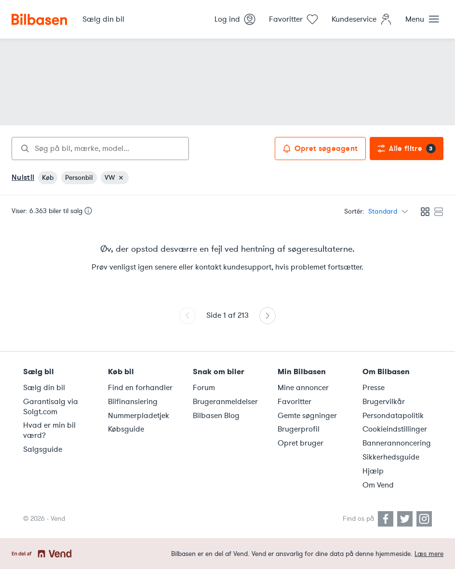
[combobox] (100, 148)
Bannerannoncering (396, 443)
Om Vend (378, 485)
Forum (204, 387)
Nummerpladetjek (138, 415)
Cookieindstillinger (394, 429)
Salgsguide (42, 449)
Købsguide (126, 429)
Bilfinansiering (133, 401)
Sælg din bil (44, 387)
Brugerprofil (299, 429)
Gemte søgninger (307, 415)
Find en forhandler (140, 387)
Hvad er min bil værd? (49, 430)
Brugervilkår (383, 401)
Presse (373, 387)
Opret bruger (300, 443)
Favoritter (294, 401)
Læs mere (429, 553)
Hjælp (373, 471)
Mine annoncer (303, 387)
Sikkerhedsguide (390, 457)
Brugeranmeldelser (225, 401)
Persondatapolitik (393, 415)
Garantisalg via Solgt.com (50, 406)
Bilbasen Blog (216, 415)
